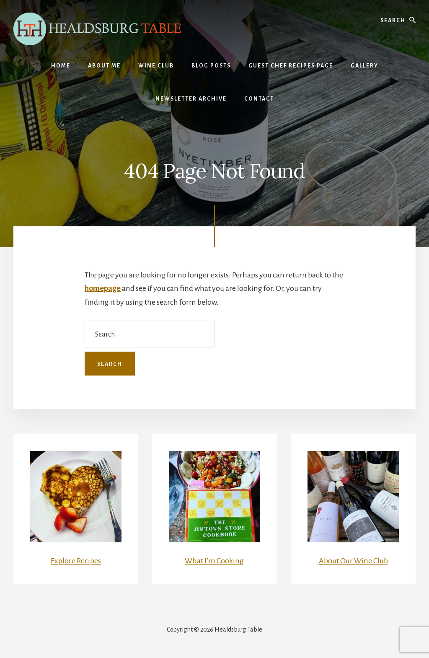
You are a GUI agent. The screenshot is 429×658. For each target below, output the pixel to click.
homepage (103, 288)
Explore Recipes (76, 561)
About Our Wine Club (353, 561)
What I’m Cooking (214, 561)
